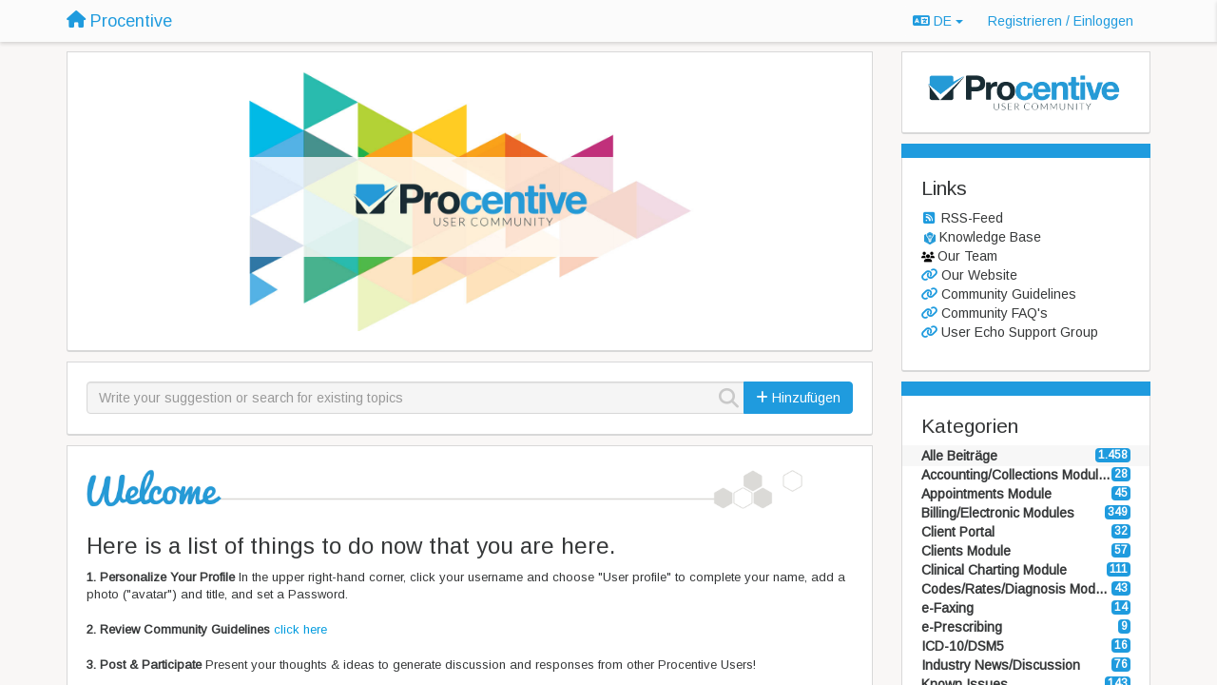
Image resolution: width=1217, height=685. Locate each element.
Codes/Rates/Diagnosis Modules (1016, 589)
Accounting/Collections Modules (1016, 474)
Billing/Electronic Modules (997, 512)
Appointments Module (986, 493)
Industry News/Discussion (1000, 665)
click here (300, 629)
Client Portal (958, 531)
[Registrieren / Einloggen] (1060, 21)
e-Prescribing (961, 627)
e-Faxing (947, 608)
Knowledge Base (990, 237)
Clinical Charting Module (994, 569)
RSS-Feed (972, 217)
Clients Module (966, 550)
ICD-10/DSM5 (962, 646)
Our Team (967, 256)
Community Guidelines (1008, 294)
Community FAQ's (994, 313)
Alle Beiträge (959, 455)
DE (938, 21)
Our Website (979, 275)
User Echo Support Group (1019, 332)
